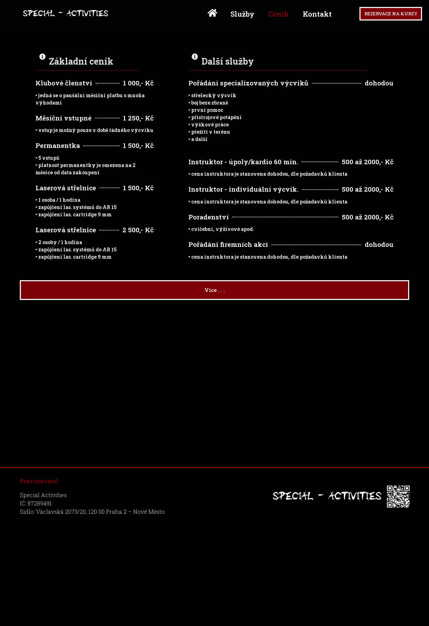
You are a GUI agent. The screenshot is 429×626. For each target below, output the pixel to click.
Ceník (264, 15)
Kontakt (303, 15)
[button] (384, 16)
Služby (229, 15)
